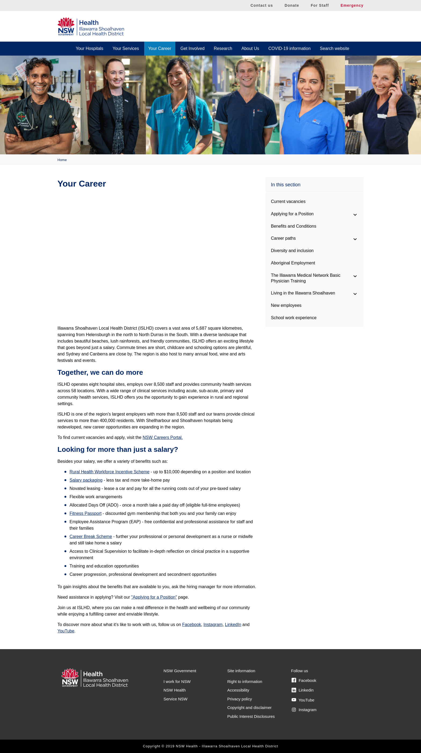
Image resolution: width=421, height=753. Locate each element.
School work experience (294, 317)
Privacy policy (239, 699)
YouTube (65, 631)
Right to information (244, 681)
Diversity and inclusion (292, 250)
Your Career (159, 48)
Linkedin (303, 690)
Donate (292, 5)
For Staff (320, 5)
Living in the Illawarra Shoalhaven (303, 293)
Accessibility (238, 690)
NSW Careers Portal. (163, 437)
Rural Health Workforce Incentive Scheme (110, 472)
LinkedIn (233, 624)
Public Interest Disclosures (251, 716)
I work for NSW (177, 681)
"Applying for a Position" (154, 597)
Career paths (283, 238)
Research (223, 48)
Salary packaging (86, 480)
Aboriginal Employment (293, 263)
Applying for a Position (292, 214)
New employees (286, 305)
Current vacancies (288, 201)
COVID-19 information (289, 48)
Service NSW (175, 699)
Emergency (352, 5)
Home (62, 160)
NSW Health (175, 690)
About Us (250, 48)
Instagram (213, 624)
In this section (285, 184)
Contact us (262, 5)
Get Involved (192, 48)
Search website (334, 48)
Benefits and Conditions (293, 226)
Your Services (125, 48)
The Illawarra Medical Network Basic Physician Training (305, 278)
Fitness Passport (85, 513)
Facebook (191, 624)
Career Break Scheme (91, 536)
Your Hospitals (89, 48)
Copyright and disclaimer (249, 707)
